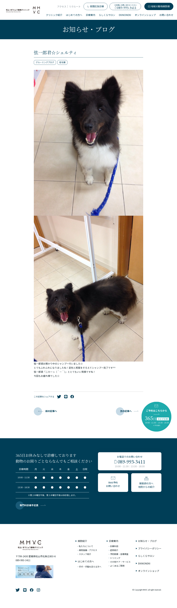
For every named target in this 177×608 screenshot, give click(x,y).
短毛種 (62, 62)
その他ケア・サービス (120, 561)
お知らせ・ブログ (147, 541)
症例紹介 (114, 550)
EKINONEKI (125, 15)
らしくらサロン (107, 15)
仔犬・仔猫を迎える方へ (90, 566)
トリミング (115, 558)
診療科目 (114, 546)
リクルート (75, 6)
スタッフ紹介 (85, 554)
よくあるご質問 (117, 565)
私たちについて (86, 546)
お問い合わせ (166, 15)
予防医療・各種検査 (119, 554)
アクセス (61, 6)
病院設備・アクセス (88, 550)
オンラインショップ (145, 15)
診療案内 (90, 15)
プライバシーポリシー (149, 548)
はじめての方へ (74, 15)
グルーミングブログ (45, 62)
